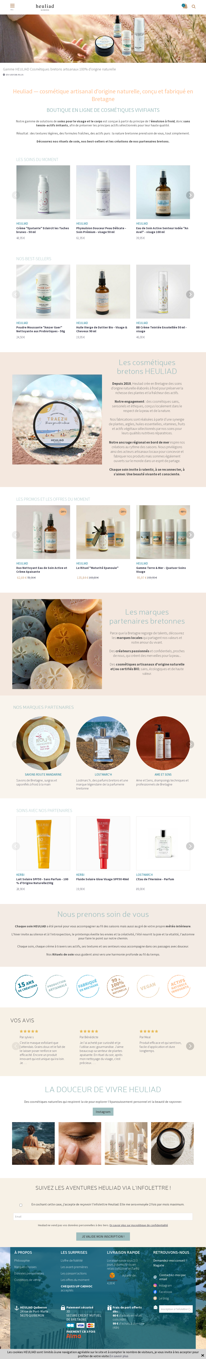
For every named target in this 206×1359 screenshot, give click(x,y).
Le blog (161, 1298)
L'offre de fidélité (72, 1260)
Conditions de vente (27, 1280)
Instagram (103, 1112)
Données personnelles (29, 1273)
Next (190, 194)
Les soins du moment (37, 159)
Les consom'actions (74, 1273)
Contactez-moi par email (169, 1277)
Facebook (162, 1292)
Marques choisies (25, 1267)
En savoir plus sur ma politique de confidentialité (139, 1225)
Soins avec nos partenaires (44, 810)
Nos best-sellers (33, 258)
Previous (16, 194)
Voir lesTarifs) (130, 1268)
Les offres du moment (75, 1280)
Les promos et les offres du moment (53, 499)
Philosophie (22, 1260)
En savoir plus (14, 75)
